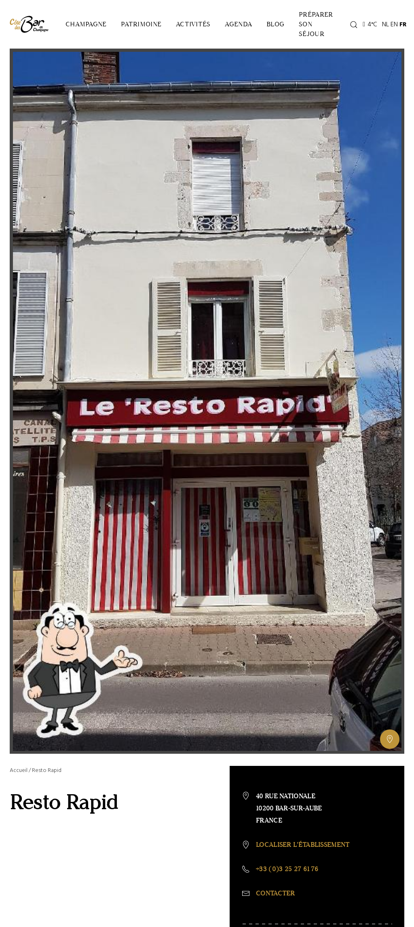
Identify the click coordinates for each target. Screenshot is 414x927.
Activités (193, 24)
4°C (370, 24)
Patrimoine (141, 24)
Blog (275, 24)
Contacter (275, 893)
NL (385, 24)
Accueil (18, 770)
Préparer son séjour (316, 24)
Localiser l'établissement (303, 844)
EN (394, 24)
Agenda (238, 24)
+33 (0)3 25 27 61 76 (287, 868)
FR (403, 24)
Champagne (85, 24)
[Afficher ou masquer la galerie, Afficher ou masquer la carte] (389, 739)
